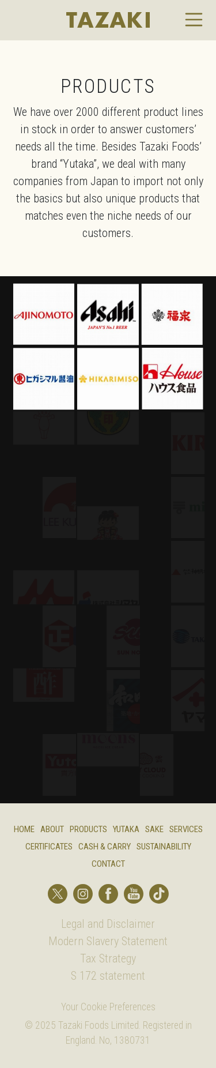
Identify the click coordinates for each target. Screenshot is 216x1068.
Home (24, 829)
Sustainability (164, 846)
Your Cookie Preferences (108, 1007)
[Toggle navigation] (194, 20)
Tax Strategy (108, 958)
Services (186, 829)
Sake (154, 829)
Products (88, 829)
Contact (108, 864)
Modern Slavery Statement (108, 941)
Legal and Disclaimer (108, 924)
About (52, 829)
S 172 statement (108, 976)
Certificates (49, 846)
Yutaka (126, 829)
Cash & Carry (104, 846)
